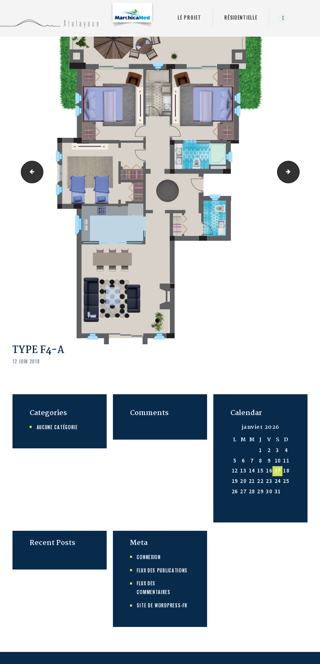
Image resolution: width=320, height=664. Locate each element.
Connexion (148, 557)
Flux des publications (162, 570)
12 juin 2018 (26, 361)
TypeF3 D (29, 171)
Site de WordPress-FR (162, 605)
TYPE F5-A (297, 171)
